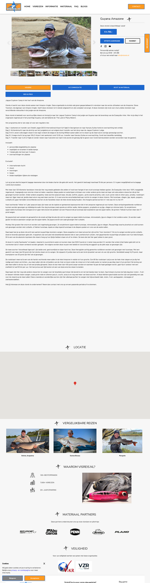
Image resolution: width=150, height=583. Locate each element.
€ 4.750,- (108, 32)
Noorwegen (124, 578)
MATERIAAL (66, 6)
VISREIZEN (38, 6)
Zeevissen (123, 581)
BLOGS (84, 6)
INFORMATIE (51, 6)
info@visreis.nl (123, 55)
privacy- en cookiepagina (20, 570)
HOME (27, 6)
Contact (136, 6)
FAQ (76, 6)
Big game (123, 575)
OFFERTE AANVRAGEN (112, 41)
